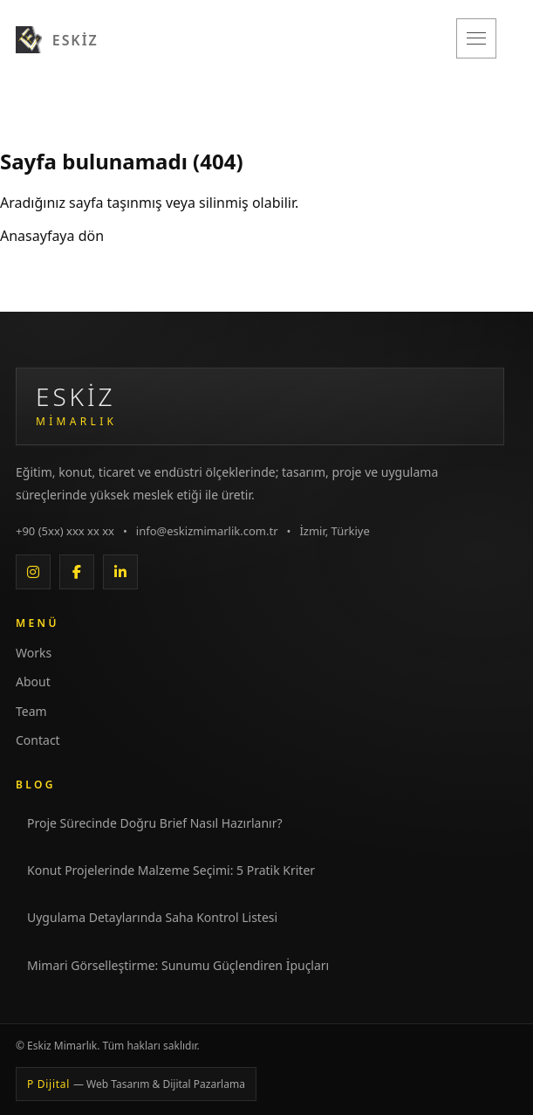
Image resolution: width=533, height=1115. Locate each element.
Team (31, 711)
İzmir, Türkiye (334, 531)
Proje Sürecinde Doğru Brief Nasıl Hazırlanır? (155, 823)
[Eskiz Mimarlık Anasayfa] (260, 406)
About (33, 681)
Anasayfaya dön (52, 235)
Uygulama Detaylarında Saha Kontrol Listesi (152, 917)
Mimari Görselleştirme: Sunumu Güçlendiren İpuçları (178, 965)
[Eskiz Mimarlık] (57, 38)
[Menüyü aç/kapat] (476, 38)
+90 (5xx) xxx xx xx (65, 531)
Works (33, 652)
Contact (38, 740)
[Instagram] (33, 571)
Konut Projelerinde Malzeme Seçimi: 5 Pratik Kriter (171, 870)
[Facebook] (76, 571)
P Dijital (136, 1084)
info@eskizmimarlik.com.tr (207, 531)
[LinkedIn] (120, 571)
